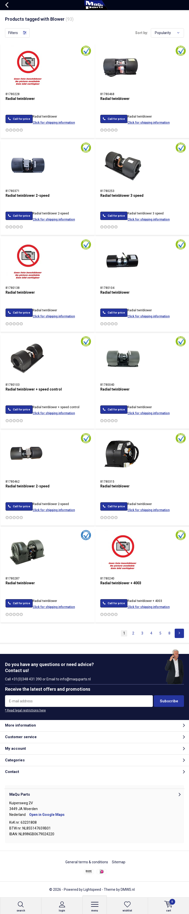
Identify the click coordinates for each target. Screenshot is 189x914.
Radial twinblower (20, 99)
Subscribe (169, 701)
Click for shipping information (54, 122)
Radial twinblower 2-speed (28, 195)
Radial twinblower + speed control (34, 389)
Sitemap (118, 862)
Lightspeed (92, 890)
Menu (95, 906)
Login (61, 906)
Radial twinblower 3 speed (122, 195)
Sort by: (141, 33)
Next (179, 633)
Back (6, 5)
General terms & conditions (86, 862)
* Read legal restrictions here (25, 710)
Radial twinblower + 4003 (120, 583)
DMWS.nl (128, 890)
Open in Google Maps (47, 815)
